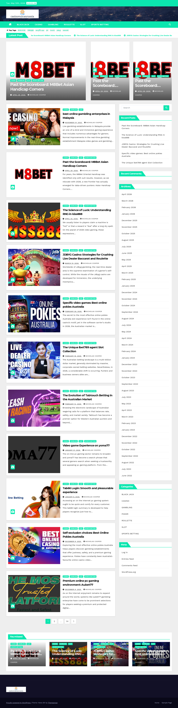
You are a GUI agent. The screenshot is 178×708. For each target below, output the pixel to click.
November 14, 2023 (74, 122)
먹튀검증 (30, 30)
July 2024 (126, 325)
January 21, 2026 (73, 450)
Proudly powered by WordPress (18, 703)
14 (67, 621)
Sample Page (167, 703)
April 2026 (127, 194)
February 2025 (129, 279)
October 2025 (128, 233)
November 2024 (129, 299)
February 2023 (129, 423)
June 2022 (127, 475)
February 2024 (129, 351)
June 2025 (127, 253)
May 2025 (126, 260)
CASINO (39, 24)
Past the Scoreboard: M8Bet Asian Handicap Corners (42, 87)
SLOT (83, 24)
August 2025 (128, 240)
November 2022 (129, 443)
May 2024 (126, 331)
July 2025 (126, 246)
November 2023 (129, 371)
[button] (170, 24)
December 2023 (129, 364)
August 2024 (128, 318)
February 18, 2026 (73, 356)
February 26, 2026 (73, 311)
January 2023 (128, 430)
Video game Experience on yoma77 (86, 445)
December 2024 (129, 292)
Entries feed (128, 559)
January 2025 (128, 286)
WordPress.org (129, 572)
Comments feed (129, 565)
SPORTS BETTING (100, 24)
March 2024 (127, 345)
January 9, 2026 (72, 497)
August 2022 (128, 462)
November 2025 (129, 227)
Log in (125, 552)
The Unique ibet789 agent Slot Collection (142, 162)
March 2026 (127, 201)
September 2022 (130, 456)
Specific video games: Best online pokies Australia (150, 654)
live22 (52, 30)
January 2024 (128, 358)
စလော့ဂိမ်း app (40, 30)
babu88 (65, 30)
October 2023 (128, 377)
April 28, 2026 (19, 95)
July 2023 (126, 397)
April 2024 (127, 338)
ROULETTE (69, 24)
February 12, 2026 (73, 404)
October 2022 (128, 449)
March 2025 (127, 273)
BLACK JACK (23, 24)
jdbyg (59, 30)
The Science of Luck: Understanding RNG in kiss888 (68, 654)
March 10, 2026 (72, 263)
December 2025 (129, 220)
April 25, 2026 (71, 219)
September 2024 (130, 312)
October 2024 (128, 305)
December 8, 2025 (73, 541)
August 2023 (128, 390)
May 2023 (126, 403)
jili (47, 30)
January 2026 (128, 214)
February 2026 (129, 207)
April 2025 (127, 266)
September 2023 (130, 384)
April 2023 (127, 410)
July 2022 (126, 469)
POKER (125, 514)
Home (157, 703)
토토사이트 (21, 30)
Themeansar (52, 703)
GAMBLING (53, 24)
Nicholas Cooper (37, 95)
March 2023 (127, 417)
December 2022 (129, 436)
